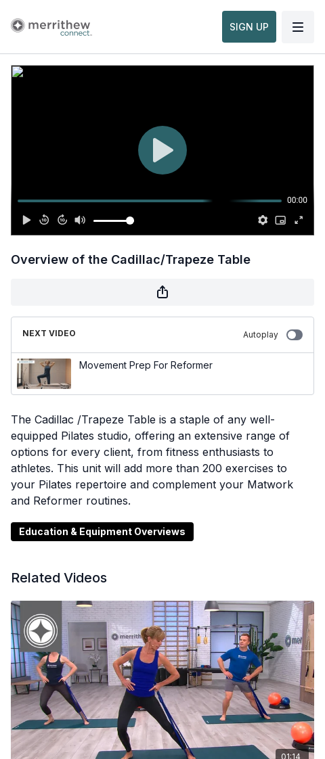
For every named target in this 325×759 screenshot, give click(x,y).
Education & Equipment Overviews (102, 531)
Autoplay (273, 334)
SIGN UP (249, 26)
